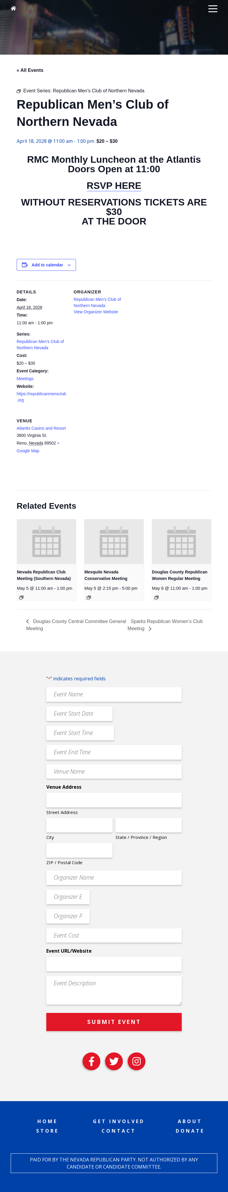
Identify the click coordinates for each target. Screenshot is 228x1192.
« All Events (30, 70)
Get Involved (119, 1121)
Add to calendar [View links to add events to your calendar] (47, 265)
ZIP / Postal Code (64, 862)
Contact (119, 1131)
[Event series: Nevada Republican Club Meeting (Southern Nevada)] (21, 597)
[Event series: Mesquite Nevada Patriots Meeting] (89, 597)
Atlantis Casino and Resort (41, 428)
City (50, 837)
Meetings (25, 378)
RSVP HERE (114, 185)
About (190, 1121)
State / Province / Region (141, 837)
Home (47, 1121)
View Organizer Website (96, 311)
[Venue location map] (105, 450)
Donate (190, 1131)
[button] (212, 8)
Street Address (62, 812)
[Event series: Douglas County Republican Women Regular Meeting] (156, 597)
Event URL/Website (69, 951)
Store (47, 1131)
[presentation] (46, 541)
